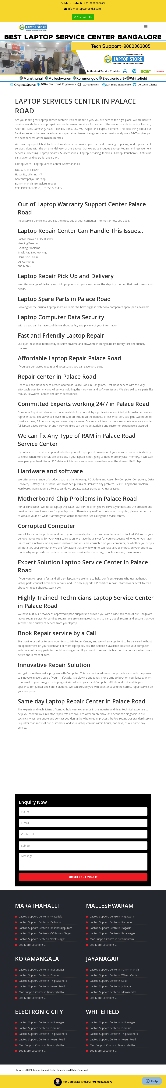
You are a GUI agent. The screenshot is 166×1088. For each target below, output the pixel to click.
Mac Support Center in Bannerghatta (41, 992)
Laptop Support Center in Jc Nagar (111, 986)
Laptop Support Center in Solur (109, 980)
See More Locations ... (32, 944)
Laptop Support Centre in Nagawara (112, 916)
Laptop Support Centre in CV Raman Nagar (45, 933)
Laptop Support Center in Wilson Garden (114, 975)
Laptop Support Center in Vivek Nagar (42, 939)
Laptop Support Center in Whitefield (40, 916)
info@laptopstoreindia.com (84, 8)
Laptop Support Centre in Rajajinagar (112, 933)
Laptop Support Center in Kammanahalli (114, 969)
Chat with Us (83, 17)
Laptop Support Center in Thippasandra (43, 980)
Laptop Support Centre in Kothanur (111, 922)
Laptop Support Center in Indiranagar (41, 969)
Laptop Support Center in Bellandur (40, 922)
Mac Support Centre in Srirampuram (112, 939)
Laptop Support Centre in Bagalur (110, 927)
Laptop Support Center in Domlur (39, 975)
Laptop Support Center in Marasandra (113, 992)
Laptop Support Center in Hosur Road (42, 986)
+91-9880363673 (94, 3)
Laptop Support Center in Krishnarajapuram (45, 927)
